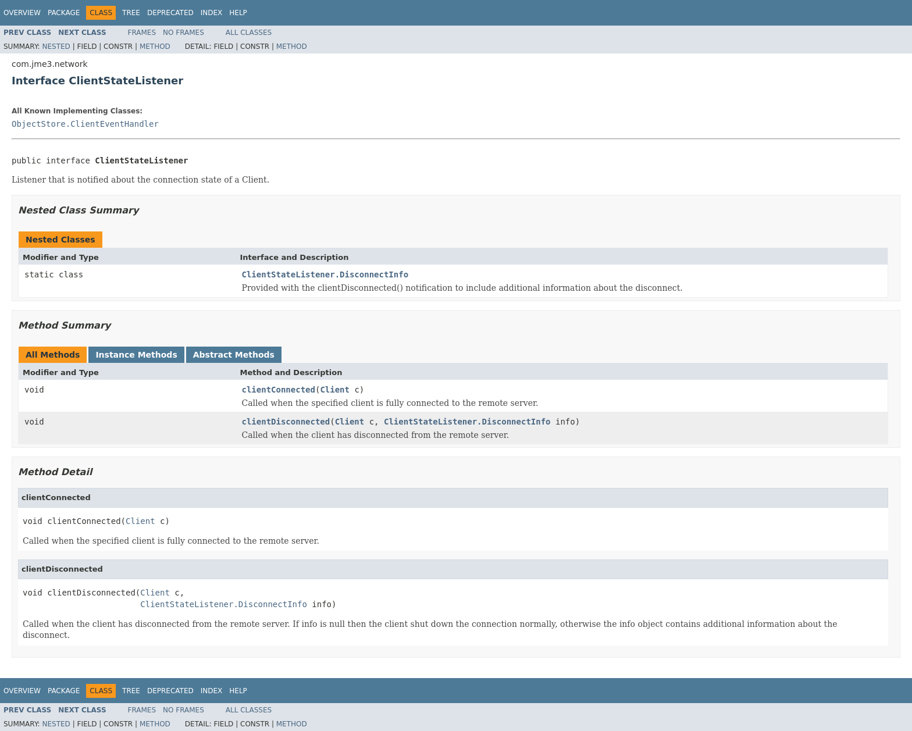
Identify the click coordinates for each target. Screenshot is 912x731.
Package (64, 13)
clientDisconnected (286, 421)
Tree (131, 13)
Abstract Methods (234, 354)
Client (335, 389)
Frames (142, 32)
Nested (56, 46)
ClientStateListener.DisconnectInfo (325, 274)
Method (155, 46)
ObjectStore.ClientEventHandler (85, 124)
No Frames (183, 32)
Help (238, 13)
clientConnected (278, 389)
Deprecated (170, 13)
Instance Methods (136, 354)
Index (212, 13)
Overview (22, 13)
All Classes (249, 32)
